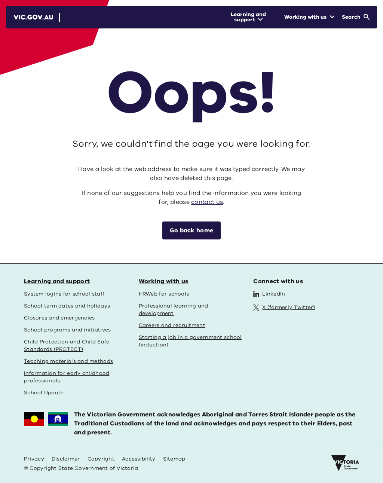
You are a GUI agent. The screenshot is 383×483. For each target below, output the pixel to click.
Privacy (34, 458)
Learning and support (57, 281)
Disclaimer (66, 458)
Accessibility (139, 458)
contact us (207, 202)
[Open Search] (355, 17)
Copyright (101, 458)
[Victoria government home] (345, 463)
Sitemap (174, 458)
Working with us (164, 281)
